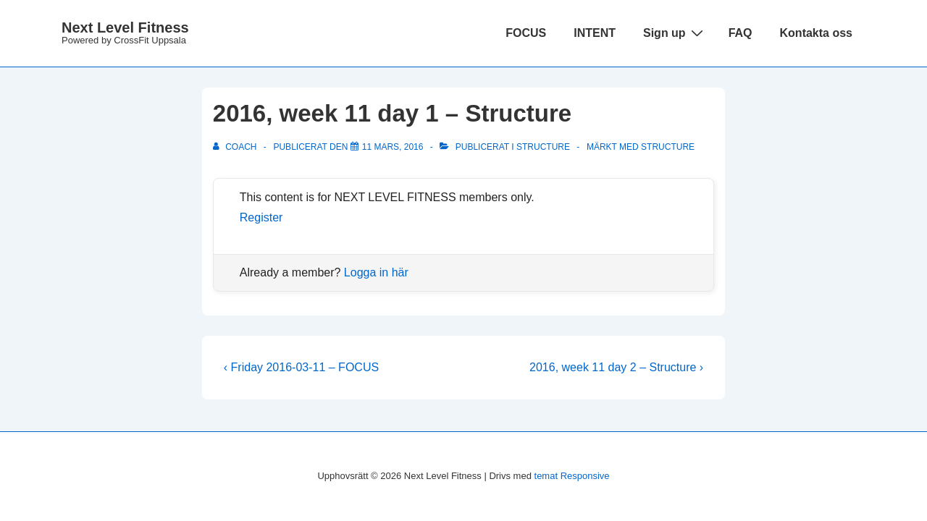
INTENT (595, 33)
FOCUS (526, 33)
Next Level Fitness (125, 27)
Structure (543, 147)
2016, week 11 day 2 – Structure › (616, 367)
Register (261, 217)
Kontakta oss (816, 33)
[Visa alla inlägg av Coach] (236, 147)
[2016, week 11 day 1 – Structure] (393, 147)
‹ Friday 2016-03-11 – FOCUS (301, 367)
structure (668, 147)
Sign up (675, 32)
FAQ (740, 33)
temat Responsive (572, 475)
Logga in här (376, 272)
